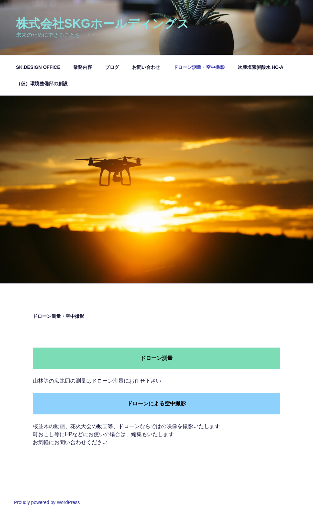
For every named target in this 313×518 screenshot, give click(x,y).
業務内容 (82, 67)
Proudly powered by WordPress (47, 502)
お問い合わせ (146, 67)
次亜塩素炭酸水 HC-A (261, 67)
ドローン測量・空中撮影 (199, 67)
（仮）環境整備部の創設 (42, 83)
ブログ (112, 67)
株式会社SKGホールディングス (102, 23)
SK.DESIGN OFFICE (38, 67)
